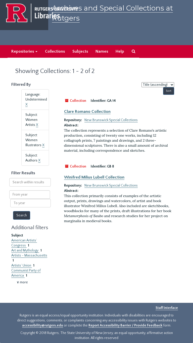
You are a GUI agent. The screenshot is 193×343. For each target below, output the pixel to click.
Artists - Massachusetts (29, 255)
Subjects (80, 51)
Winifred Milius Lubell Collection (94, 177)
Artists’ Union (21, 266)
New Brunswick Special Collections (111, 120)
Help (120, 51)
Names (101, 51)
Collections (55, 51)
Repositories (24, 51)
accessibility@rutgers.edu (42, 325)
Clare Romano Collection (87, 111)
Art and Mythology (25, 250)
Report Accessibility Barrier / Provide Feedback (125, 325)
